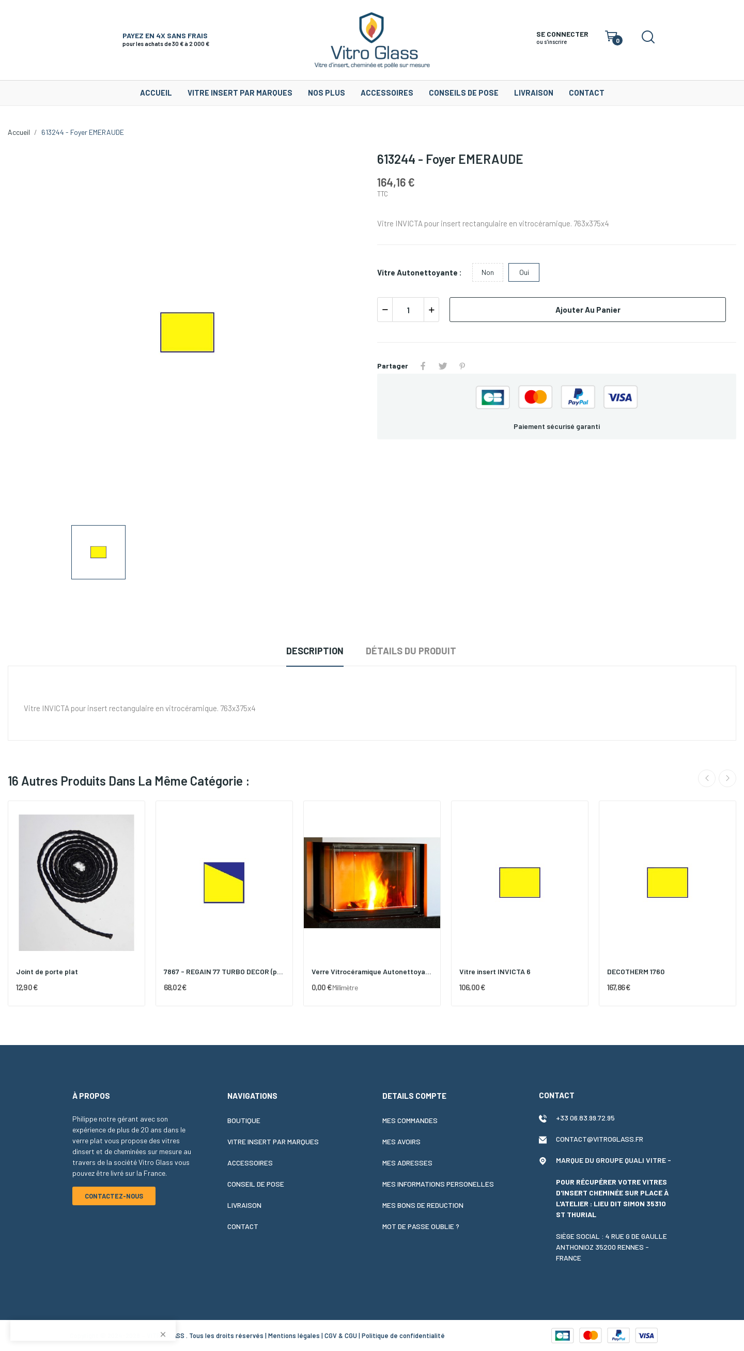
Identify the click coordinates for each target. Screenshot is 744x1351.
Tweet (443, 366)
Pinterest (462, 366)
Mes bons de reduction (422, 1205)
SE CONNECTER (562, 33)
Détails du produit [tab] (411, 650)
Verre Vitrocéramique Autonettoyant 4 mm (372, 971)
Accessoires (250, 1162)
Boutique (243, 1120)
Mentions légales (294, 1335)
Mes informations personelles (438, 1183)
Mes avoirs (401, 1141)
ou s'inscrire (551, 41)
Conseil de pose (255, 1183)
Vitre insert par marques (273, 1141)
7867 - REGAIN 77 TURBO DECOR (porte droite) (224, 971)
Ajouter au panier (588, 309)
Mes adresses (407, 1162)
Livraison (244, 1205)
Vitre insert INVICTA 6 (495, 971)
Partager (423, 366)
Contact (242, 1226)
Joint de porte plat (47, 971)
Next (727, 778)
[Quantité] (408, 309)
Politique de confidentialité (403, 1335)
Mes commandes (410, 1120)
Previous (707, 778)
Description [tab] (315, 650)
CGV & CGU (340, 1335)
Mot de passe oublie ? (420, 1226)
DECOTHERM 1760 (635, 971)
